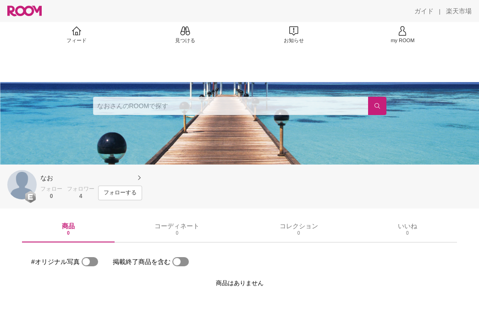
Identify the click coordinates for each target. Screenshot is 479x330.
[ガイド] (424, 11)
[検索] (377, 106)
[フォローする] (120, 193)
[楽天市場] (459, 11)
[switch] (90, 261)
